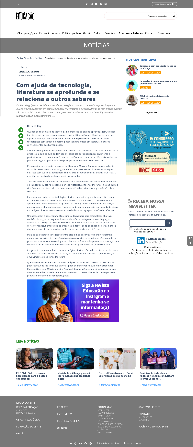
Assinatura (21, 410)
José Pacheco (104, 429)
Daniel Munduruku (107, 418)
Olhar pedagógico (27, 33)
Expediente (143, 420)
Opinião (62, 427)
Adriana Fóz (103, 410)
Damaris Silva (104, 415)
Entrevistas (64, 414)
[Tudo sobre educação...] (137, 16)
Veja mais (151, 112)
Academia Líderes (131, 33)
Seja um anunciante (25, 413)
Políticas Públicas (68, 421)
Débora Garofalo (106, 421)
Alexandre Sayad (106, 413)
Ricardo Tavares (106, 432)
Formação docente (49, 33)
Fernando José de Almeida (110, 424)
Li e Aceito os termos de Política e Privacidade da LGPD (150, 230)
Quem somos (165, 33)
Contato (144, 414)
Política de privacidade (153, 426)
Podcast (97, 33)
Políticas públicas (71, 33)
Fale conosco (145, 417)
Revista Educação (27, 407)
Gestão (87, 33)
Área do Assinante (164, 4)
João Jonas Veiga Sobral (109, 426)
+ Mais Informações (26, 384)
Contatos (150, 33)
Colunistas (110, 33)
